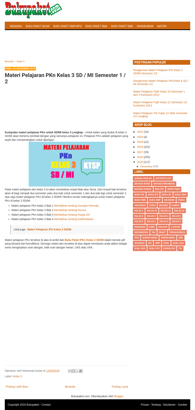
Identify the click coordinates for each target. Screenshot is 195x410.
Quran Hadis (149, 238)
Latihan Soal (19, 35)
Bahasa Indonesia (164, 183)
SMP (157, 243)
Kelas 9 (176, 221)
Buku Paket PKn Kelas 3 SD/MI (84, 239)
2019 (140, 141)
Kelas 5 (176, 216)
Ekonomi (169, 200)
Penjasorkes (177, 232)
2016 (140, 157)
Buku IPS (153, 194)
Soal (166, 243)
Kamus (175, 205)
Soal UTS (154, 248)
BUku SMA (180, 194)
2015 (140, 162)
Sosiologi (169, 248)
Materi (162, 26)
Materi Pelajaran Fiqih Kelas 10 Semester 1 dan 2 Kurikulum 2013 (159, 93)
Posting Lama (120, 386)
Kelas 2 (138, 216)
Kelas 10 (152, 211)
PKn (136, 238)
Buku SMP (155, 200)
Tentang (156, 404)
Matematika (141, 232)
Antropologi (163, 178)
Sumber (182, 404)
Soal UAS (178, 243)
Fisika (181, 200)
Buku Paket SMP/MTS (67, 26)
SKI (150, 243)
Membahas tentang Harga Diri (72, 214)
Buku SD (166, 194)
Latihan (175, 227)
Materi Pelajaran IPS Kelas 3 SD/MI (49, 229)
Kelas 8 (163, 221)
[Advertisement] (97, 49)
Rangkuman (145, 26)
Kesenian (139, 227)
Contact (46, 404)
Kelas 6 (138, 221)
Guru (152, 205)
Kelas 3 (17, 376)
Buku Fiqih (173, 189)
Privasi (145, 404)
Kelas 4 (163, 216)
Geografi (140, 205)
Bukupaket (33, 404)
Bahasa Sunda (142, 189)
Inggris (163, 205)
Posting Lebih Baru (17, 386)
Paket (162, 232)
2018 (140, 146)
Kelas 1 (138, 211)
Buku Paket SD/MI (38, 26)
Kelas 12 (179, 211)
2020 (140, 136)
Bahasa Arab (142, 183)
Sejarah (139, 243)
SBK (181, 238)
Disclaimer (169, 404)
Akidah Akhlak (143, 178)
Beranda (16, 26)
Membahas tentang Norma (70, 210)
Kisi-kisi (162, 227)
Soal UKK (139, 248)
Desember (146, 166)
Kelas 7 (151, 221)
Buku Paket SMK (122, 26)
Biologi (159, 189)
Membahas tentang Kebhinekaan (73, 219)
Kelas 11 (166, 211)
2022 (140, 131)
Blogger (118, 396)
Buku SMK (140, 200)
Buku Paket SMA (96, 26)
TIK (180, 248)
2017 (140, 152)
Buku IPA (139, 194)
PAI (153, 232)
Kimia (152, 227)
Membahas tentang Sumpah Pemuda (76, 205)
